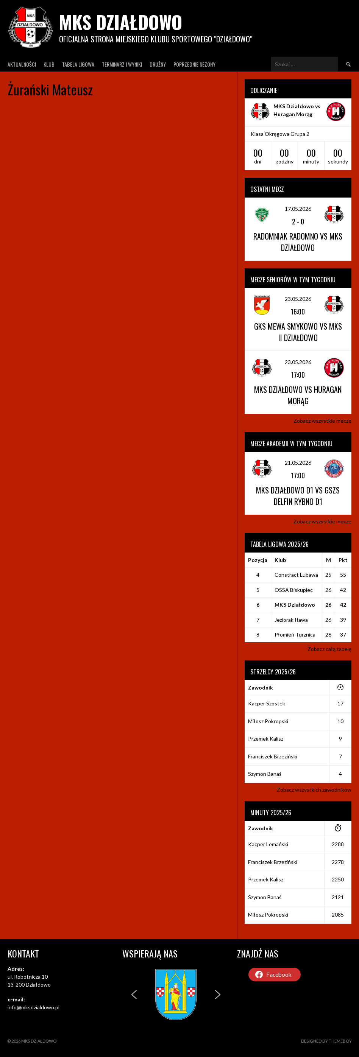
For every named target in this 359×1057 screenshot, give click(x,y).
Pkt (343, 560)
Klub (49, 64)
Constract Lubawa (296, 574)
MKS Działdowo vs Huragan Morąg (298, 395)
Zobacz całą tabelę (329, 649)
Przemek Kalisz (265, 738)
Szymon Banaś (264, 774)
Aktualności (22, 64)
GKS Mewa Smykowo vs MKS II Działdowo (298, 332)
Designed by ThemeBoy (326, 1040)
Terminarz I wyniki (122, 64)
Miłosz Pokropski (268, 721)
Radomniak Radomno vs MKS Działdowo (297, 241)
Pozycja (257, 560)
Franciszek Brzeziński (272, 756)
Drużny (158, 64)
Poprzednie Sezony (194, 64)
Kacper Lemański (268, 844)
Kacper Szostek (266, 703)
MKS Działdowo (120, 21)
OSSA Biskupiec (294, 590)
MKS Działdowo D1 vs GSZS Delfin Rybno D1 (298, 495)
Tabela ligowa (78, 64)
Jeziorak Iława (291, 619)
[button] (134, 995)
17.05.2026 (298, 208)
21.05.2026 (298, 462)
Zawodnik (260, 687)
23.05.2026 (298, 299)
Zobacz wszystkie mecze (322, 420)
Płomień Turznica (295, 634)
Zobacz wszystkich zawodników (314, 789)
